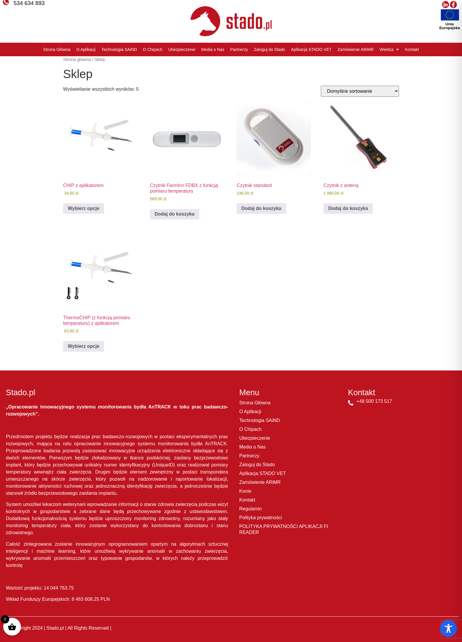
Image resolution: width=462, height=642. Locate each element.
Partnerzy (239, 49)
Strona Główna (56, 49)
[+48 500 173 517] (350, 403)
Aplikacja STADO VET (311, 49)
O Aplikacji (85, 49)
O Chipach (152, 49)
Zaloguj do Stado (269, 49)
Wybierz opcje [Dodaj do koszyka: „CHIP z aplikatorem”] (83, 208)
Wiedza (389, 49)
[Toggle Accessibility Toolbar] (448, 628)
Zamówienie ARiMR (356, 49)
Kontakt (412, 49)
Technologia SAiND (119, 49)
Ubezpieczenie (181, 49)
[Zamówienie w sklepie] (360, 91)
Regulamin (250, 508)
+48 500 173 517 (374, 401)
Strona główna (77, 59)
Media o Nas (213, 49)
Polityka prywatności (260, 517)
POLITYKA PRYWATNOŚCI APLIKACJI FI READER (283, 529)
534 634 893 (29, 3)
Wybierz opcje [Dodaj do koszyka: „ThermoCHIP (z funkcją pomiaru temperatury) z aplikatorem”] (83, 346)
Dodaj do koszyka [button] (174, 213)
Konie (245, 491)
